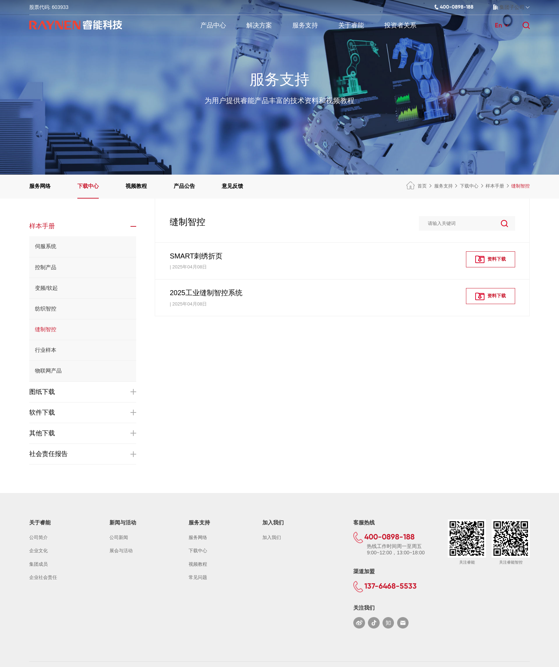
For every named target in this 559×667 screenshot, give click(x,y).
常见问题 (198, 577)
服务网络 (40, 186)
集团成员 (38, 564)
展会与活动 (121, 550)
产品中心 (213, 25)
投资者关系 (400, 25)
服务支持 (305, 25)
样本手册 (495, 186)
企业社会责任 (43, 577)
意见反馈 (232, 186)
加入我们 (271, 537)
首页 (416, 186)
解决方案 (259, 25)
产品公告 (184, 186)
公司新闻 (118, 537)
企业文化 (38, 550)
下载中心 (88, 186)
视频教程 (136, 186)
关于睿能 (351, 25)
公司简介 (38, 537)
